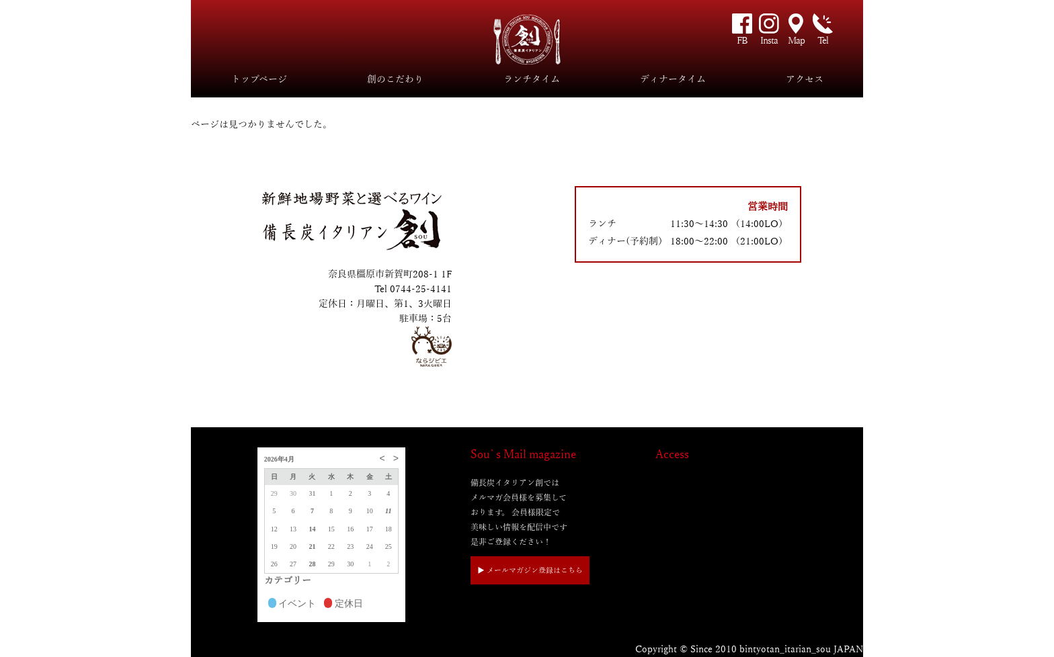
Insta (769, 41)
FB (742, 41)
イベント (292, 604)
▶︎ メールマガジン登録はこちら (530, 570)
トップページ (259, 80)
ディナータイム (673, 80)
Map (796, 41)
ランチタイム (531, 80)
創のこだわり (395, 80)
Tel (822, 41)
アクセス (804, 80)
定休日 (343, 604)
